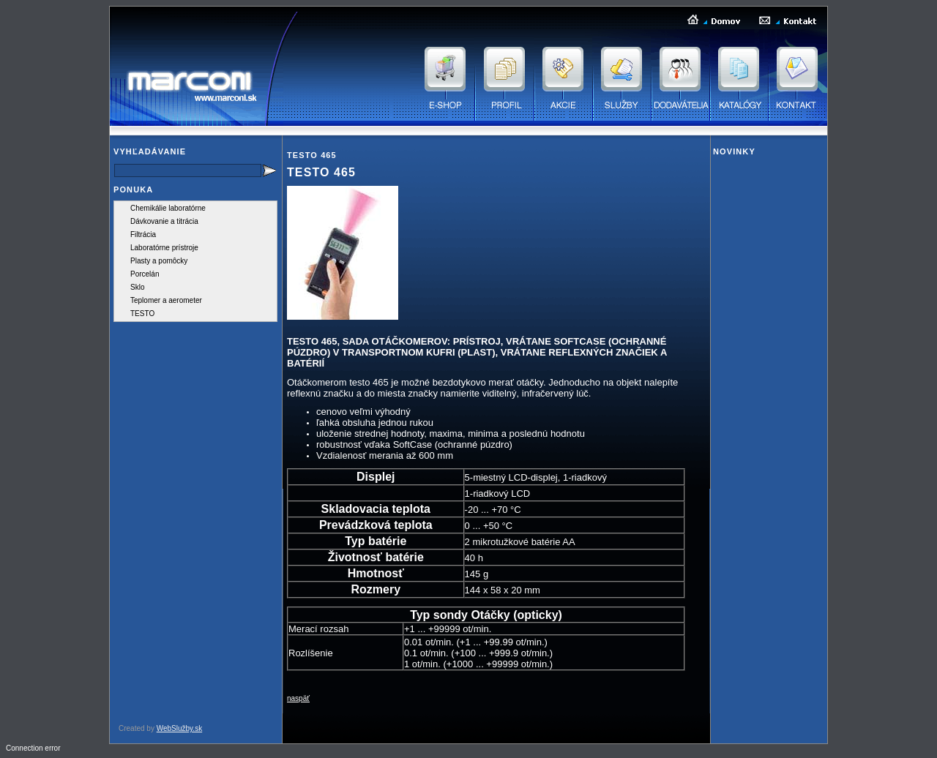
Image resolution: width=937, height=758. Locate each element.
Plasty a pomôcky (158, 261)
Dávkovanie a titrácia (164, 221)
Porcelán (144, 274)
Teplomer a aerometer (166, 300)
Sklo (137, 287)
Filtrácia (143, 234)
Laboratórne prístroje (164, 248)
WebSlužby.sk (179, 728)
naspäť (298, 698)
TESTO (142, 313)
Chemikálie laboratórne (168, 208)
